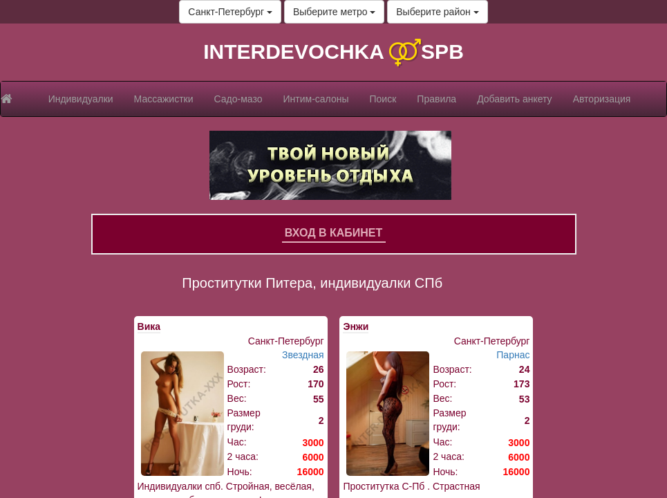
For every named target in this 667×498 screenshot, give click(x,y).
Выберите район (437, 11)
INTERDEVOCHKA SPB (333, 51)
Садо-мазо (238, 98)
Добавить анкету (514, 98)
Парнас (512, 354)
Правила (436, 98)
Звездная (303, 354)
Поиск (383, 98)
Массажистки (164, 98)
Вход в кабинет (334, 233)
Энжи (355, 326)
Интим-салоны (316, 98)
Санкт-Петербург (230, 11)
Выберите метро (334, 11)
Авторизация (602, 98)
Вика (149, 326)
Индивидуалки (80, 98)
